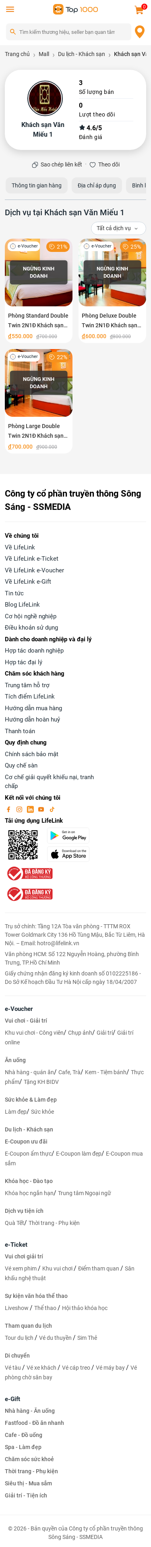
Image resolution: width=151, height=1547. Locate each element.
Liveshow (17, 1308)
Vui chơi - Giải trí (26, 1020)
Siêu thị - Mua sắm (28, 1483)
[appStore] (71, 854)
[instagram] (20, 809)
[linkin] (31, 809)
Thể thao (46, 1308)
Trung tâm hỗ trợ (27, 685)
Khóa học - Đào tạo (29, 1181)
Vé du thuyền (56, 1338)
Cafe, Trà (69, 1072)
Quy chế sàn (21, 765)
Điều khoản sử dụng (31, 627)
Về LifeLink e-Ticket (31, 558)
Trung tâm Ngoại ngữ (84, 1193)
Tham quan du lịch (28, 1325)
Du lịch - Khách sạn (29, 1129)
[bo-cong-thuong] (29, 873)
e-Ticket (16, 1244)
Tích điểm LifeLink (30, 696)
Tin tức (14, 593)
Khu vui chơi (58, 1268)
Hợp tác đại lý (23, 662)
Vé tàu (13, 1367)
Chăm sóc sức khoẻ (29, 1459)
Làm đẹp (16, 1111)
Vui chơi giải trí (24, 1256)
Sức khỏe (42, 1111)
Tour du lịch (20, 1338)
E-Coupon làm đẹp (78, 1153)
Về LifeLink (20, 547)
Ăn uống (15, 1060)
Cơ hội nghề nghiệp (30, 616)
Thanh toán (20, 731)
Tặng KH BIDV (41, 1082)
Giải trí (105, 1032)
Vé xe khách (42, 1367)
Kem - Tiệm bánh (105, 1072)
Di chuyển (17, 1355)
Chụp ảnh (80, 1032)
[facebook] (9, 809)
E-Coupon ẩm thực (28, 1153)
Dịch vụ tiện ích (24, 1211)
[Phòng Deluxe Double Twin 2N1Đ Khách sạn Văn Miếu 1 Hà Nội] (112, 291)
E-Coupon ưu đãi (26, 1141)
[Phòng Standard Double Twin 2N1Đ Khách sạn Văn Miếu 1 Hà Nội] (38, 291)
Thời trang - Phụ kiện (54, 1223)
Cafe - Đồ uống (23, 1435)
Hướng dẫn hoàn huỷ (32, 719)
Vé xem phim (21, 1268)
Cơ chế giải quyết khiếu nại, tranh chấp (49, 782)
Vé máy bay (111, 1367)
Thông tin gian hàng (37, 185)
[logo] (76, 8)
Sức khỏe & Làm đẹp (31, 1099)
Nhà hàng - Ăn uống (30, 1411)
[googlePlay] (71, 835)
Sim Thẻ (87, 1338)
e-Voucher (19, 1009)
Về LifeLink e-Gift (28, 581)
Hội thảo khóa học (85, 1308)
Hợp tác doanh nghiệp (34, 650)
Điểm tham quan (99, 1268)
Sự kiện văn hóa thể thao (36, 1296)
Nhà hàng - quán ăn (29, 1072)
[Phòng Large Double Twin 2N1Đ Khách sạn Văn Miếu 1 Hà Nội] (38, 401)
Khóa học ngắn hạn (29, 1193)
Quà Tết (14, 1223)
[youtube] (41, 809)
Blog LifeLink (22, 604)
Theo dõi (109, 164)
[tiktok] (52, 809)
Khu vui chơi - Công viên (34, 1032)
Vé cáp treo (76, 1367)
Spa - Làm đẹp (23, 1447)
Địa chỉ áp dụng (97, 185)
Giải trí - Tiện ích (26, 1495)
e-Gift (12, 1399)
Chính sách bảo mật (31, 754)
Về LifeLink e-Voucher (34, 570)
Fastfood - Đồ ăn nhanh (34, 1423)
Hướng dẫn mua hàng (33, 708)
